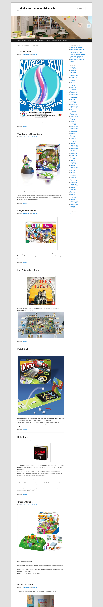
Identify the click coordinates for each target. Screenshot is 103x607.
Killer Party (22, 437)
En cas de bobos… (26, 584)
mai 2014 (72, 192)
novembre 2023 (74, 106)
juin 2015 (72, 170)
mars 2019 (73, 141)
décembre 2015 (74, 167)
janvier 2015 (73, 179)
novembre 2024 (74, 94)
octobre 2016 (73, 155)
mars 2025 (73, 87)
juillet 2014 (73, 189)
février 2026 (73, 70)
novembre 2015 (74, 169)
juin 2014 (72, 191)
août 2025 (72, 80)
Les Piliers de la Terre (28, 270)
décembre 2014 (74, 180)
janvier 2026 (73, 72)
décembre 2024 (74, 92)
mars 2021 (73, 121)
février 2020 (73, 138)
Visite (29, 40)
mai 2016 (72, 158)
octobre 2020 (73, 130)
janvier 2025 (73, 91)
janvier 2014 (73, 199)
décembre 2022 (74, 107)
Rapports (65, 40)
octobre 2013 (73, 202)
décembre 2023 (74, 104)
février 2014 (73, 197)
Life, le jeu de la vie (26, 211)
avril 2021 (72, 119)
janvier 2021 (73, 124)
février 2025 (73, 89)
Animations (41, 40)
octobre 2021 (73, 114)
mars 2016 (73, 162)
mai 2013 (72, 207)
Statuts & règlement (56, 40)
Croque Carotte (25, 502)
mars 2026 (73, 68)
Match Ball (22, 349)
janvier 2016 (73, 165)
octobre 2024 (73, 96)
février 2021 (73, 123)
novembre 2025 (74, 75)
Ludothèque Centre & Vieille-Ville (36, 8)
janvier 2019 (73, 143)
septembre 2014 (74, 185)
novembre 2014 (74, 182)
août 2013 (72, 206)
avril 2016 (72, 160)
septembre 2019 (74, 140)
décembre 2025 (74, 74)
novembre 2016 (74, 153)
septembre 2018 (74, 146)
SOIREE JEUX (24, 51)
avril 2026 (72, 67)
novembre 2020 (74, 128)
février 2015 (73, 177)
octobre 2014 (73, 184)
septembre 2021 (74, 116)
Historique (34, 40)
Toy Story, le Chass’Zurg (29, 134)
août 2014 (72, 187)
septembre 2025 (74, 79)
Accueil (19, 40)
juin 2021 (72, 118)
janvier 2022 (73, 113)
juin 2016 (72, 157)
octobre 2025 (73, 77)
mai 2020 (72, 136)
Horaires (24, 40)
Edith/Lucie (34, 54)
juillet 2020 (73, 135)
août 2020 (72, 133)
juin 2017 (72, 150)
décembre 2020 (74, 126)
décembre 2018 (74, 145)
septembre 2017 (74, 148)
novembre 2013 (74, 201)
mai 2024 (72, 99)
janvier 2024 (73, 102)
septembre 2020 (74, 131)
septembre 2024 (74, 97)
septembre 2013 (74, 204)
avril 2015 (72, 174)
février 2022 (73, 111)
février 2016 (73, 163)
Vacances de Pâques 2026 (76, 47)
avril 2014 (72, 194)
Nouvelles (47, 40)
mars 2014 (73, 196)
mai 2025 (72, 84)
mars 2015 (73, 175)
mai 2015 (72, 172)
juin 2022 (72, 109)
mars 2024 (73, 101)
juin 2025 (72, 82)
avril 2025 (72, 85)
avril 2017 (72, 152)
